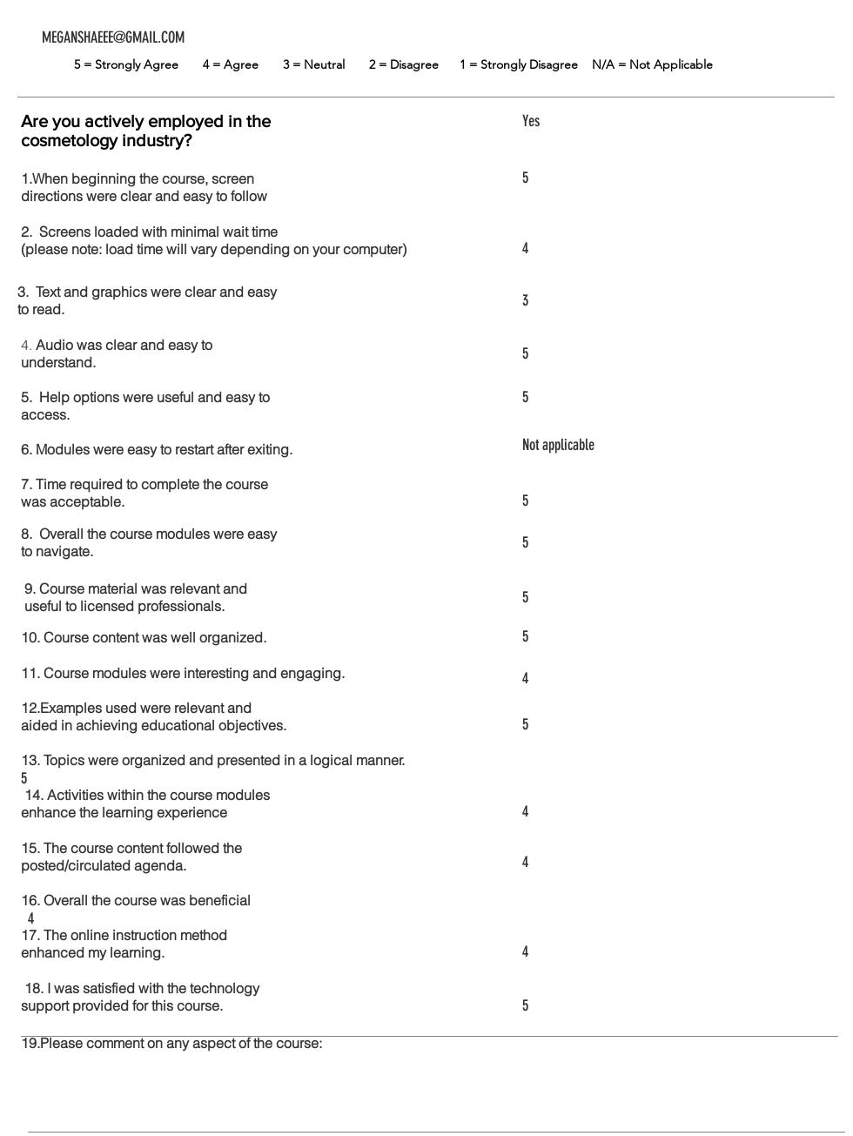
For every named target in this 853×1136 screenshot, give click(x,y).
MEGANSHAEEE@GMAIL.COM (113, 37)
